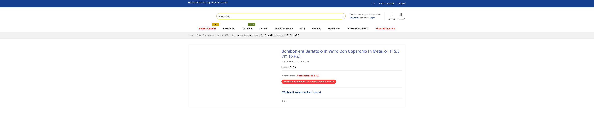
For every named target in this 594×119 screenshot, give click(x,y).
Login (372, 17)
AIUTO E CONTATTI (387, 4)
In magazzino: (288, 75)
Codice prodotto (290, 61)
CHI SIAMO (401, 4)
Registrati (354, 17)
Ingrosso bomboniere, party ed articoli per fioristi (207, 2)
